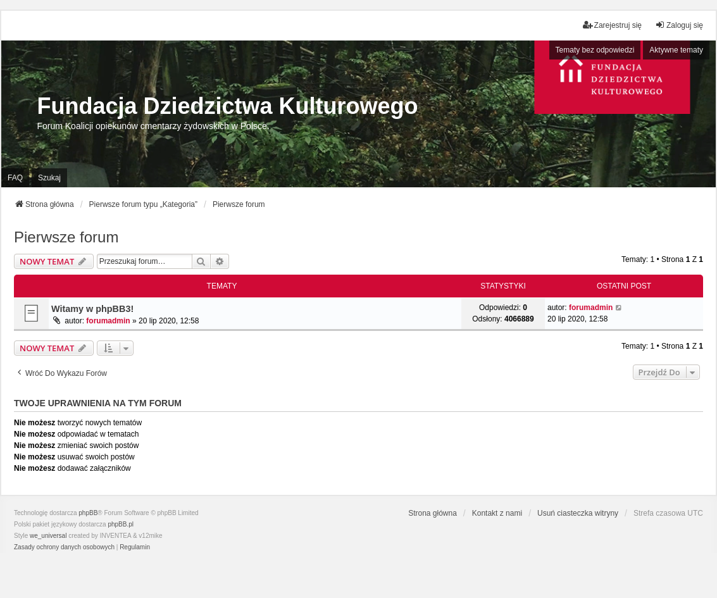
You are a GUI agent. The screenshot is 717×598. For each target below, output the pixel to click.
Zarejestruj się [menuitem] (612, 25)
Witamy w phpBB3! (92, 309)
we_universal (48, 535)
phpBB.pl (121, 524)
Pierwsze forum (66, 237)
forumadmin (108, 320)
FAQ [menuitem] (15, 177)
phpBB (87, 512)
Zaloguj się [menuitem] (679, 25)
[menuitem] (64, 547)
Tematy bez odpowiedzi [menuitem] (595, 50)
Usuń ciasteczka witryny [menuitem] (577, 513)
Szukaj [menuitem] (49, 177)
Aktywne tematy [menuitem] (676, 50)
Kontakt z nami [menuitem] (497, 513)
